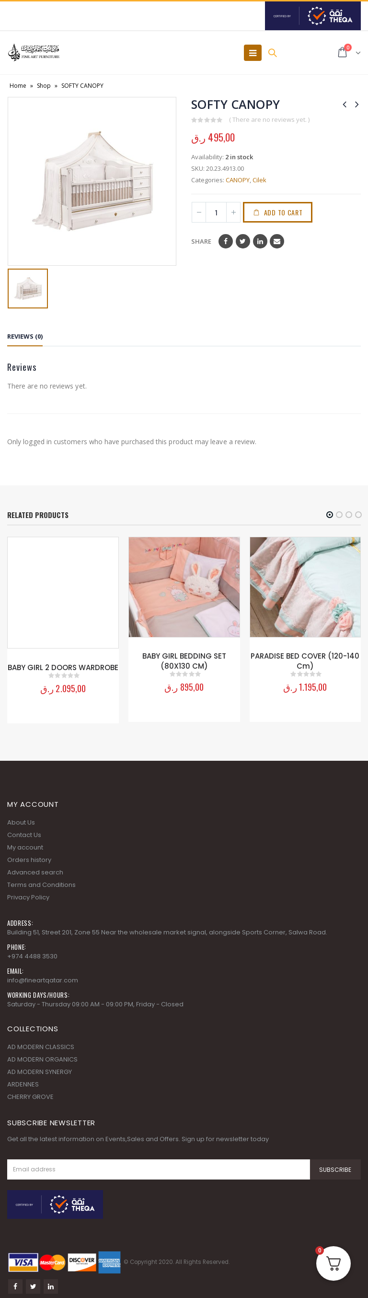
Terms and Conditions (41, 880)
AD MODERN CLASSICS (40, 1042)
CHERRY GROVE (30, 1092)
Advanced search (35, 868)
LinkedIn (260, 241)
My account (25, 843)
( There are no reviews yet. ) (269, 119)
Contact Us (24, 830)
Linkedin (51, 1282)
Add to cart (284, 212)
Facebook (225, 241)
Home (18, 86)
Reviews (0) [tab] (25, 336)
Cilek (259, 180)
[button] (329, 514)
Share (201, 241)
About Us (21, 818)
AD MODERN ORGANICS (42, 1055)
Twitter (243, 241)
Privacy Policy (28, 892)
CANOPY (238, 180)
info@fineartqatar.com (42, 975)
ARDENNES (23, 1080)
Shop (44, 86)
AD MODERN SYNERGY (39, 1067)
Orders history (29, 855)
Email (277, 241)
